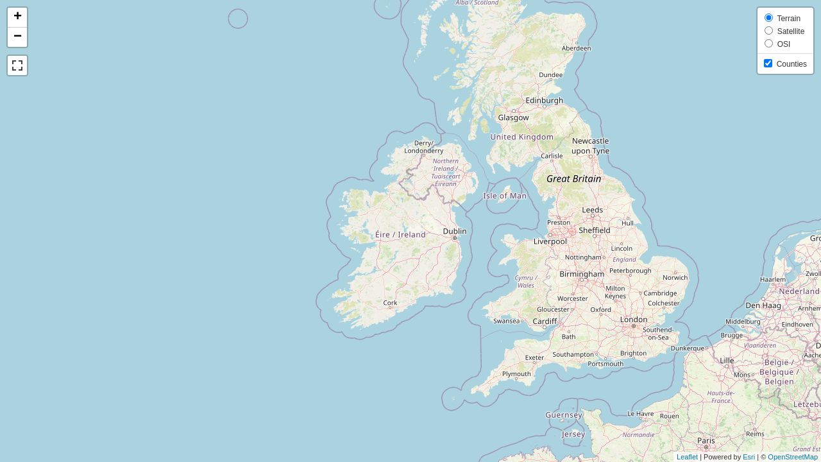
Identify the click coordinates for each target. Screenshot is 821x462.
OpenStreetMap (793, 457)
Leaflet (687, 457)
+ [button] (17, 17)
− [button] (17, 37)
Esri (749, 457)
